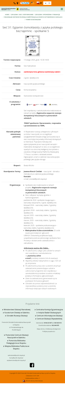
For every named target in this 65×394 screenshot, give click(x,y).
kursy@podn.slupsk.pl (16, 358)
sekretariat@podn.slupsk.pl (16, 355)
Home (7, 14)
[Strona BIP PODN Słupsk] (39, 3)
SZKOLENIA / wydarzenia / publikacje (47, 14)
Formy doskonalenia (33, 20)
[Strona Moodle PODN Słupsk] (32, 3)
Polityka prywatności (48, 331)
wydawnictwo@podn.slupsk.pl (16, 360)
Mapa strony (41, 329)
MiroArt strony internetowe (32, 381)
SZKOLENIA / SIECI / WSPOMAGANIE (22, 14)
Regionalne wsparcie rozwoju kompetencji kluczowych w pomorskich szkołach (33, 17)
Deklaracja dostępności (53, 329)
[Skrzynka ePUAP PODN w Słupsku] (24, 3)
